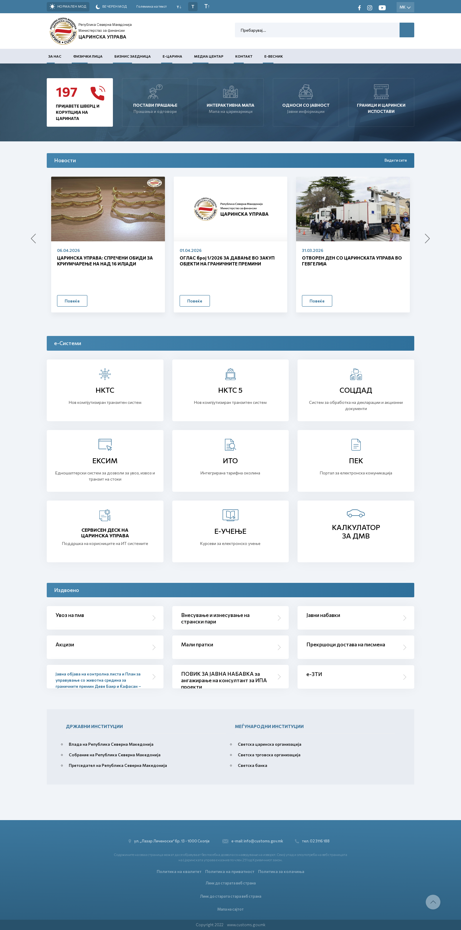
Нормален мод (68, 6)
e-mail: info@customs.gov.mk (252, 841)
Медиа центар (208, 56)
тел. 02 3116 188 (312, 841)
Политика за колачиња (281, 871)
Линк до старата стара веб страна (230, 896)
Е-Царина (172, 56)
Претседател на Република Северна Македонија (118, 765)
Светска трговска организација (269, 754)
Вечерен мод (111, 6)
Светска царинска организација (269, 744)
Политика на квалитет (179, 871)
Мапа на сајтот (230, 909)
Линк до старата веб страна (231, 883)
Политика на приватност (229, 871)
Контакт (244, 56)
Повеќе (72, 300)
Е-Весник (273, 56)
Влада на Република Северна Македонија (111, 744)
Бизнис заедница (132, 56)
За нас (54, 56)
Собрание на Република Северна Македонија (115, 754)
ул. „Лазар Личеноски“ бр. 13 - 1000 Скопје (170, 841)
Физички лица (88, 56)
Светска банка (252, 765)
